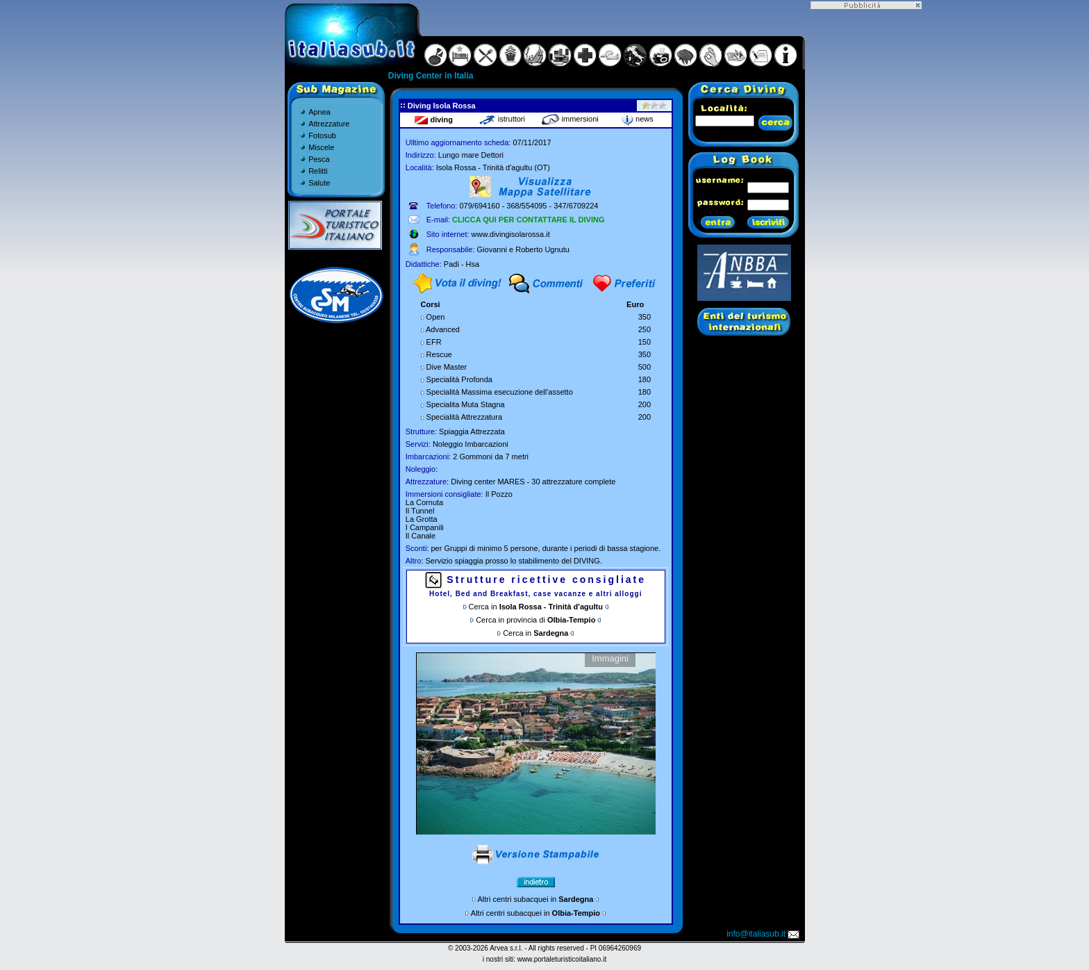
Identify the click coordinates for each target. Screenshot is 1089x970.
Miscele (321, 147)
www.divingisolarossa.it (511, 234)
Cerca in (536, 606)
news (638, 119)
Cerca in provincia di (535, 620)
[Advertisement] (866, 217)
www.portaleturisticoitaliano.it (561, 959)
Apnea (319, 112)
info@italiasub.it (763, 934)
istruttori (502, 119)
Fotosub (322, 135)
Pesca (319, 159)
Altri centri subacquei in (536, 899)
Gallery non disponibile (536, 743)
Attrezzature (328, 124)
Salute (319, 183)
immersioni (570, 119)
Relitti (318, 171)
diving (433, 119)
